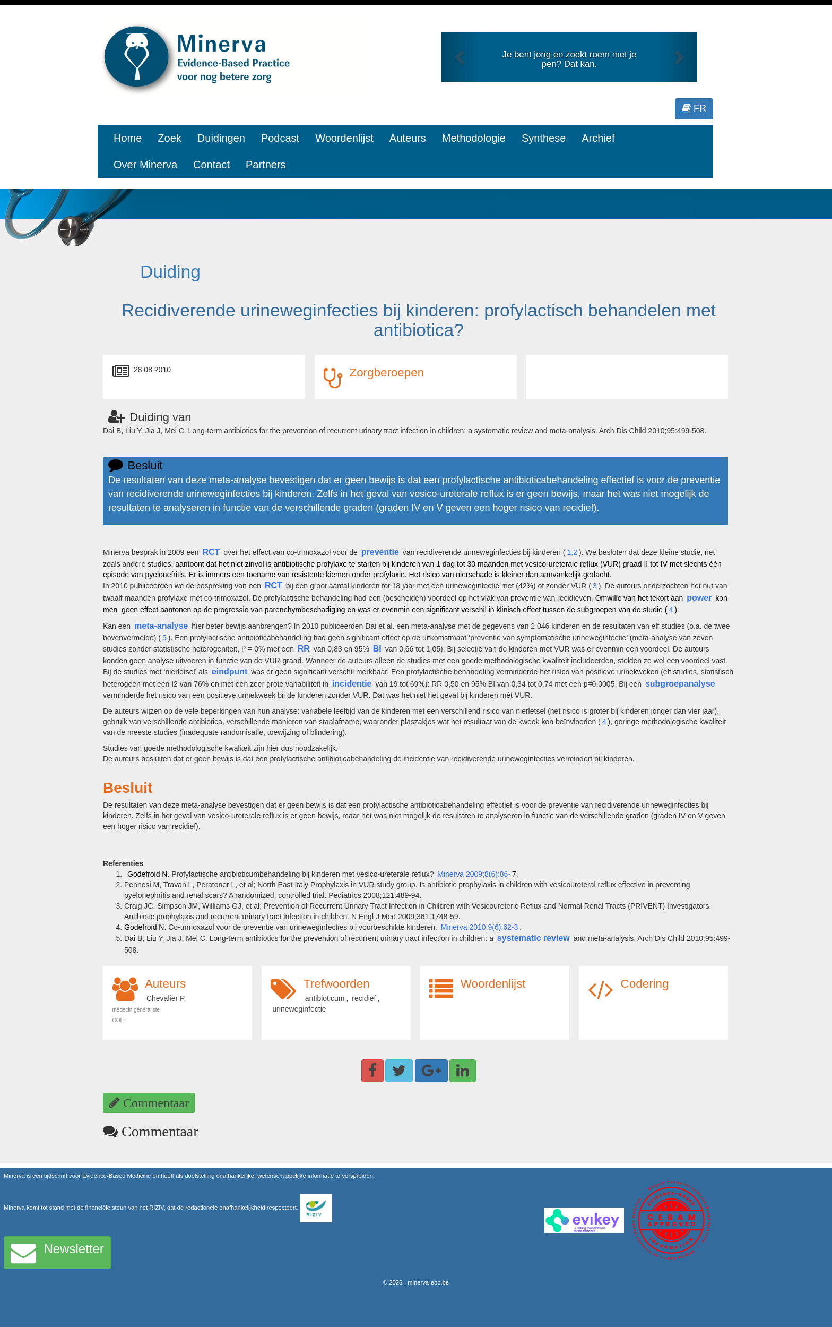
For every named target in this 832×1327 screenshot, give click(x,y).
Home (128, 138)
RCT (211, 552)
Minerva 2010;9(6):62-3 (479, 927)
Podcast (280, 138)
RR (304, 648)
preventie (380, 552)
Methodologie (474, 138)
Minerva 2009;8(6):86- (473, 874)
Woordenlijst (344, 138)
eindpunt (230, 671)
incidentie (352, 683)
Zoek (169, 138)
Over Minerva (145, 164)
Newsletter (57, 1252)
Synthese (544, 138)
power (699, 597)
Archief (598, 138)
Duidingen (221, 138)
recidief (364, 998)
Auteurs (407, 138)
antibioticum (325, 998)
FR (694, 108)
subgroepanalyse (680, 683)
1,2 (572, 552)
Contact (211, 164)
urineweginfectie (299, 1009)
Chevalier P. (166, 998)
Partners (266, 164)
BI (377, 648)
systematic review (533, 938)
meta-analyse (161, 625)
